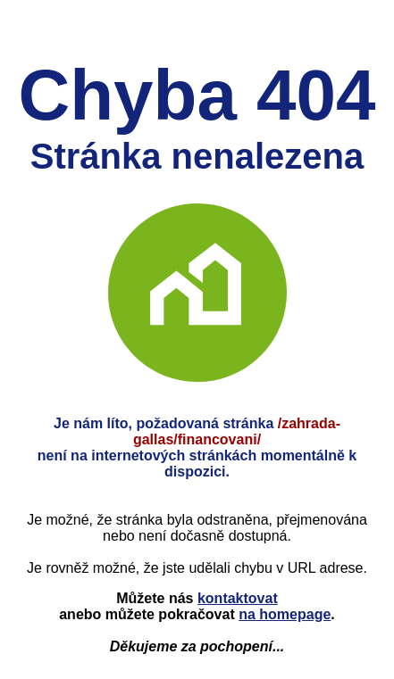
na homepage (285, 614)
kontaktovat (237, 598)
